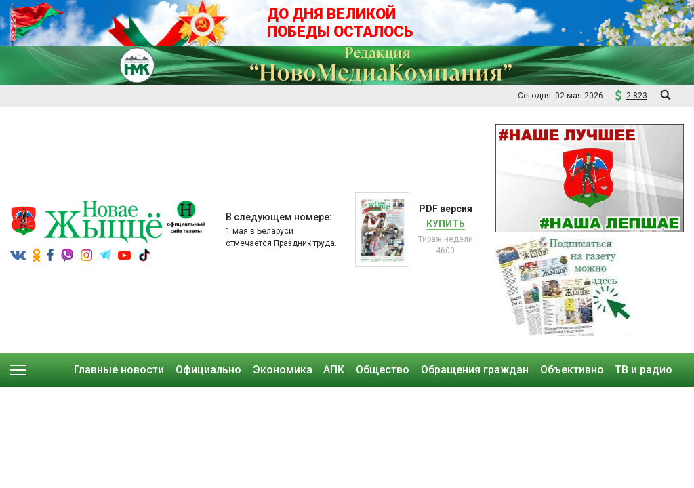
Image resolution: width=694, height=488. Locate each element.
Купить (445, 223)
